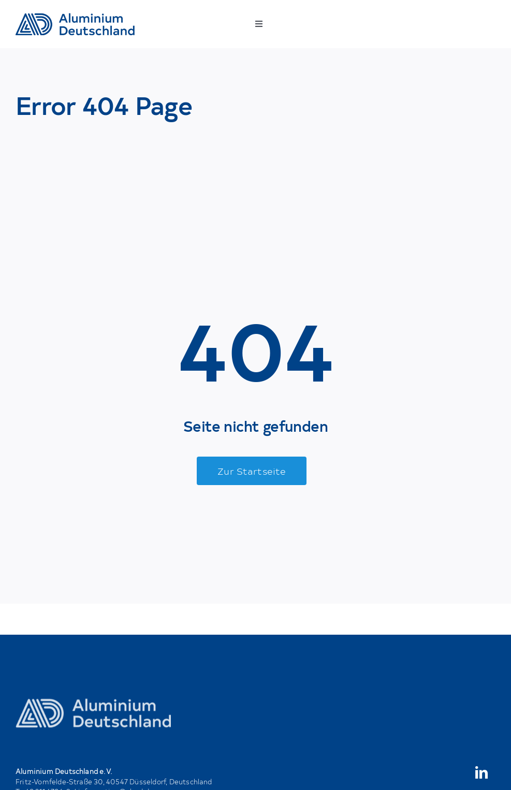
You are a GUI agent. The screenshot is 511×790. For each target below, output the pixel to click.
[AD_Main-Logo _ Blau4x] (75, 17)
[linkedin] (481, 772)
